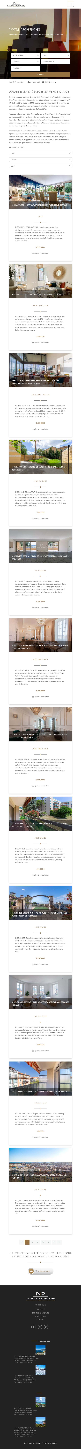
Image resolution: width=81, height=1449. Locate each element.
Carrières (40, 1310)
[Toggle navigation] (70, 4)
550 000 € (40, 512)
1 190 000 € (40, 601)
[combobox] (25, 55)
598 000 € (40, 869)
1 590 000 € (40, 1220)
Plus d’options (49, 82)
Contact (40, 1320)
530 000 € (40, 1131)
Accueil (11, 82)
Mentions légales (40, 1313)
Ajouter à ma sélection (40, 253)
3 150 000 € (40, 690)
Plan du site (40, 1316)
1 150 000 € (40, 958)
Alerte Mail (33, 82)
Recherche (40, 74)
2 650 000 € (40, 423)
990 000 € (40, 1045)
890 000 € (40, 336)
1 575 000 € (40, 247)
